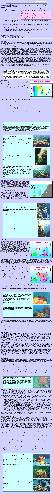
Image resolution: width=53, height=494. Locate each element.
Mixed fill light (6, 24)
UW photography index (12, 36)
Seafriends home (4, 36)
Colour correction (5, 22)
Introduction (6, 20)
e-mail (16, 35)
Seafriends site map (21, 36)
